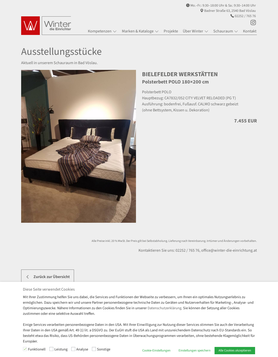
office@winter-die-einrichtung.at (229, 250)
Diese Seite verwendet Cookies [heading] (49, 289)
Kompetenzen (100, 31)
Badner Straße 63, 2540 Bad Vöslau (230, 10)
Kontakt (249, 31)
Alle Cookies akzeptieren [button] (235, 350)
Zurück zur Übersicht (51, 277)
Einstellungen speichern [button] (195, 350)
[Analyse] (73, 349)
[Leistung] (51, 349)
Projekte (171, 31)
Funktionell (37, 349)
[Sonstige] (94, 349)
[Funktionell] (25, 349)
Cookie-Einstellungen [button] (156, 350)
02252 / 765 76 (245, 16)
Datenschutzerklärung (164, 308)
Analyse (82, 349)
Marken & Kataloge (138, 31)
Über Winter (193, 31)
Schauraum (223, 31)
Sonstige (103, 349)
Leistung (60, 349)
